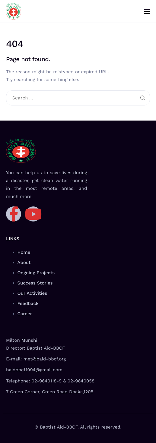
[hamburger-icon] (147, 11)
